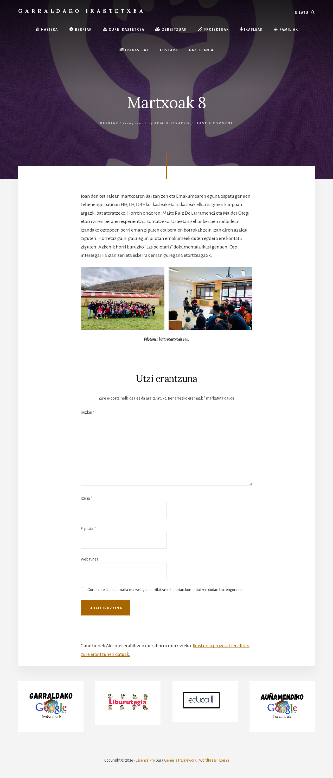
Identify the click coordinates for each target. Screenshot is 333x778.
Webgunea (90, 559)
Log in (224, 760)
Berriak (109, 123)
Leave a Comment (214, 123)
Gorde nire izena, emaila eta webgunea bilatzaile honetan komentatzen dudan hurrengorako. (164, 590)
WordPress (208, 760)
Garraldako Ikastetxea (82, 11)
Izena (86, 498)
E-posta (88, 529)
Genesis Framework (180, 760)
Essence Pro (145, 760)
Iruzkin (87, 412)
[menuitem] (169, 50)
